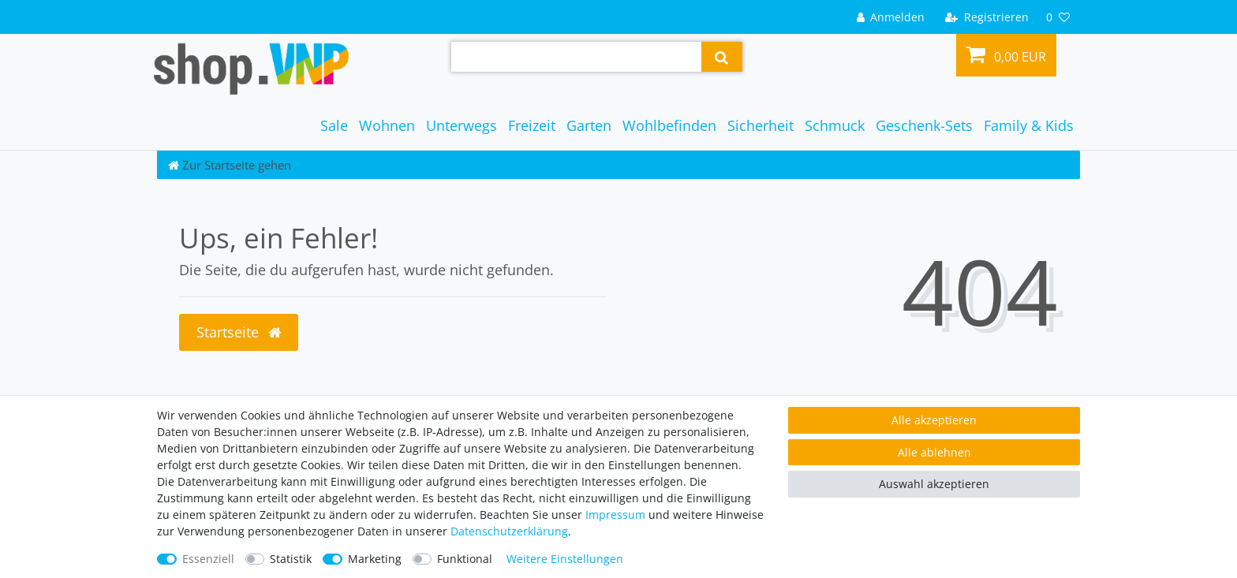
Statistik (291, 558)
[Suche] (721, 57)
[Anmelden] (890, 17)
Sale (334, 125)
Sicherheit (760, 125)
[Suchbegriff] (576, 57)
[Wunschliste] (1057, 17)
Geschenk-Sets (924, 125)
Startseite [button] (238, 332)
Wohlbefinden (669, 125)
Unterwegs (461, 125)
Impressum (615, 514)
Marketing (375, 558)
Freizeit (531, 125)
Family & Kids (1029, 125)
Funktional (464, 558)
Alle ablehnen (934, 452)
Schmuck (835, 125)
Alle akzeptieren (934, 419)
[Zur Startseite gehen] (229, 165)
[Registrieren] (986, 17)
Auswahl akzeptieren (934, 483)
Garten (588, 125)
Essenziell (208, 558)
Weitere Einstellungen (564, 558)
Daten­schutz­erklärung (509, 531)
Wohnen (387, 125)
